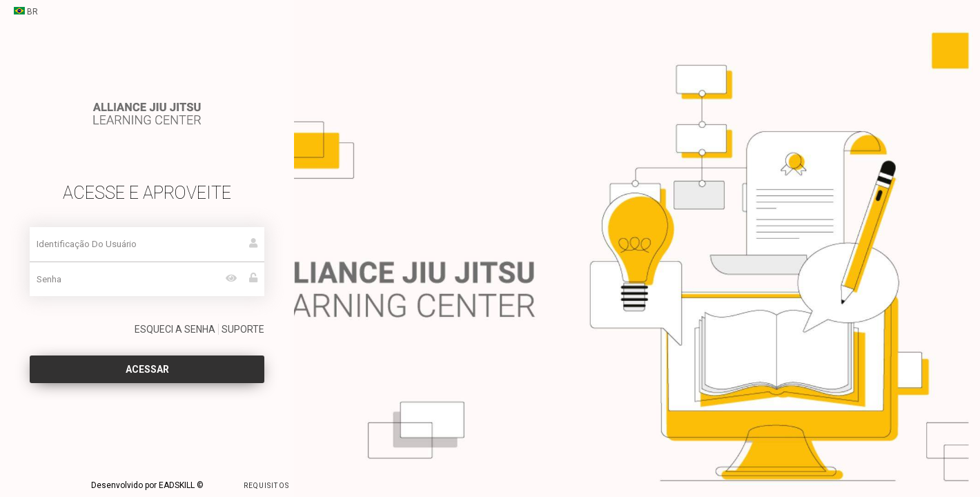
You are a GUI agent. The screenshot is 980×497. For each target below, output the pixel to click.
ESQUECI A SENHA (175, 329)
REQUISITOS (247, 484)
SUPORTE (243, 329)
